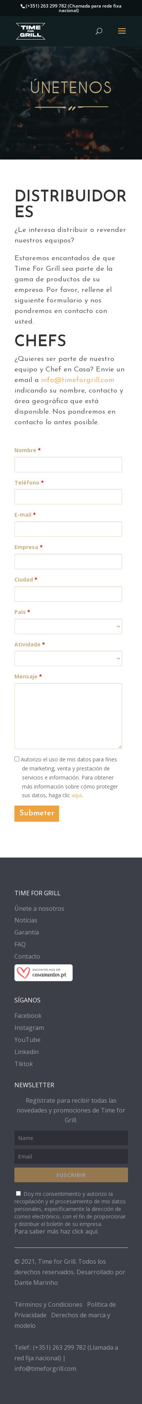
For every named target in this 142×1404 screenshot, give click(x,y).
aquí (77, 795)
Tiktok (23, 1064)
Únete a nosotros (39, 908)
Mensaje (28, 676)
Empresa (28, 547)
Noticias (25, 920)
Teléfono (29, 482)
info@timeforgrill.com (77, 380)
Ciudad (25, 579)
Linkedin (26, 1052)
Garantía (26, 932)
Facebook (28, 1015)
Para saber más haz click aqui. (56, 1231)
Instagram (29, 1027)
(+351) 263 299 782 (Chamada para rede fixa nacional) (74, 8)
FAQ (20, 944)
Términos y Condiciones (48, 1304)
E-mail (25, 514)
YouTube (27, 1040)
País (22, 611)
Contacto (27, 956)
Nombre (27, 450)
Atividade (29, 644)
